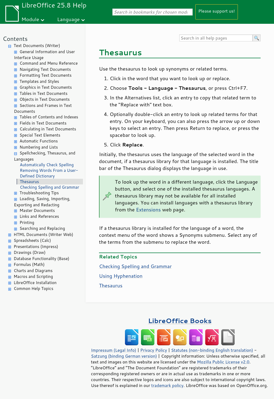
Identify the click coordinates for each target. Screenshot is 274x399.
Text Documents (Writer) (37, 45)
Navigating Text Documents (45, 69)
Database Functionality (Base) (41, 258)
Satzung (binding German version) (124, 356)
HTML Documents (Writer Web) (43, 234)
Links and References (39, 216)
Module (30, 19)
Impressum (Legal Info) (113, 350)
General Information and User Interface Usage (44, 55)
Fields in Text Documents (43, 123)
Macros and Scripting (33, 276)
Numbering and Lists (39, 147)
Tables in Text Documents (43, 93)
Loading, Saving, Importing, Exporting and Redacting (42, 202)
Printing (27, 222)
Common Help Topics (33, 288)
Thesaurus (29, 181)
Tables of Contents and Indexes (49, 117)
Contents (15, 38)
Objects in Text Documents (45, 99)
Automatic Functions (39, 141)
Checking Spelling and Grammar (49, 187)
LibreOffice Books (180, 320)
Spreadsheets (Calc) (32, 240)
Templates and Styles (39, 81)
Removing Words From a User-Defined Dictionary (49, 173)
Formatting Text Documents (45, 75)
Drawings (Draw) (29, 252)
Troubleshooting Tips (39, 193)
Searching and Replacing (42, 228)
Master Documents (37, 210)
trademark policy (167, 385)
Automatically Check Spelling (47, 165)
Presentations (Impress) (36, 246)
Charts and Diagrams (33, 270)
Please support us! (216, 11)
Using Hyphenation (121, 275)
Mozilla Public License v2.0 (223, 362)
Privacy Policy (153, 350)
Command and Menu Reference (49, 63)
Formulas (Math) (29, 264)
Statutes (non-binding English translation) (212, 350)
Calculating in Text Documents (48, 129)
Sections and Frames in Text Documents (43, 108)
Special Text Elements (40, 135)
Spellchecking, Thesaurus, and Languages (44, 156)
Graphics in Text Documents (46, 87)
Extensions (148, 209)
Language (68, 19)
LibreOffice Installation (35, 282)
